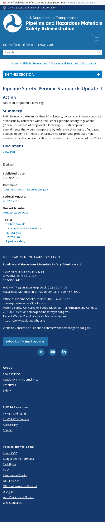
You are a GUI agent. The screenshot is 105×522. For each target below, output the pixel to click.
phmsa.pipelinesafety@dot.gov (24, 303)
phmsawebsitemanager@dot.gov (68, 328)
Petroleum (13, 237)
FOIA (6, 469)
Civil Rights (9, 464)
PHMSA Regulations (34, 63)
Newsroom (45, 44)
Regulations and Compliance (20, 379)
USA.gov (8, 492)
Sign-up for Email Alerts (18, 44)
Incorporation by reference (23, 228)
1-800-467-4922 (69, 291)
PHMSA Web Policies (16, 419)
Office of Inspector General (20, 486)
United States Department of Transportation (32, 7)
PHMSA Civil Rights (14, 413)
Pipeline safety (15, 241)
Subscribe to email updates (25, 341)
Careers (7, 430)
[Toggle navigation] (97, 38)
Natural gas (13, 232)
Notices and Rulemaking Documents (73, 63)
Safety (7, 390)
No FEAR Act (11, 481)
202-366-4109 (57, 287)
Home (14, 63)
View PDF (9, 152)
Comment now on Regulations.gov (25, 189)
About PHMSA (12, 374)
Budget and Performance (19, 458)
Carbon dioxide (16, 224)
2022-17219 (11, 201)
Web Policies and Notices (18, 497)
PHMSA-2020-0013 (16, 212)
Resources (9, 385)
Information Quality (15, 475)
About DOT (10, 453)
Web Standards (12, 503)
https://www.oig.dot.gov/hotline (24, 320)
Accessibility (10, 424)
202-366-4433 (12, 280)
